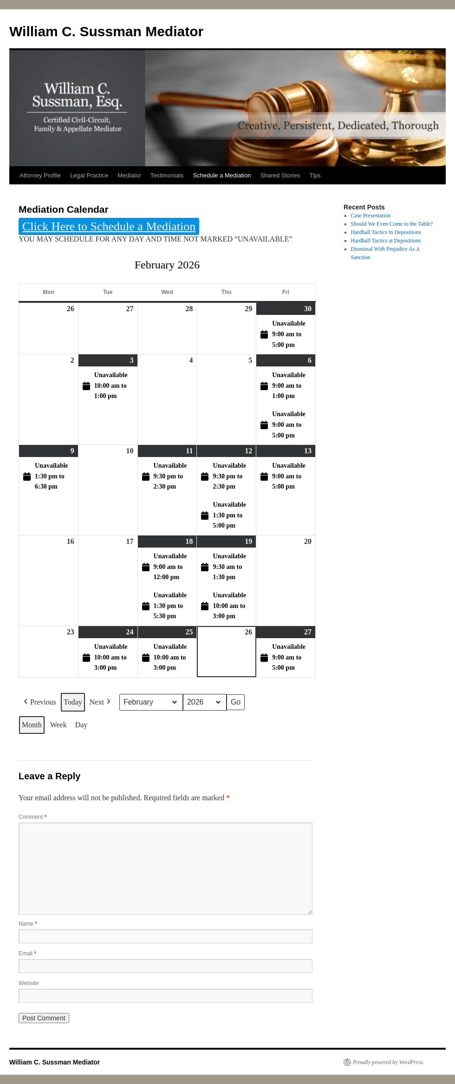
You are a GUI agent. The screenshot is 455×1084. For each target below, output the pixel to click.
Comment (32, 817)
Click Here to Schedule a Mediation (108, 226)
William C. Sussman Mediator (106, 31)
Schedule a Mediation (222, 175)
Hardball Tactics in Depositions (386, 232)
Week (58, 725)
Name (28, 924)
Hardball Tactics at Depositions (386, 240)
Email (27, 953)
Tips (314, 175)
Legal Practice (89, 175)
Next (101, 702)
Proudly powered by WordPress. (388, 1062)
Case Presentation (371, 215)
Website (29, 983)
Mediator (129, 175)
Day (81, 725)
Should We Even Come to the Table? (392, 224)
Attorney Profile (40, 175)
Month (32, 725)
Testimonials (167, 175)
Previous (39, 702)
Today (73, 702)
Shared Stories (280, 175)
